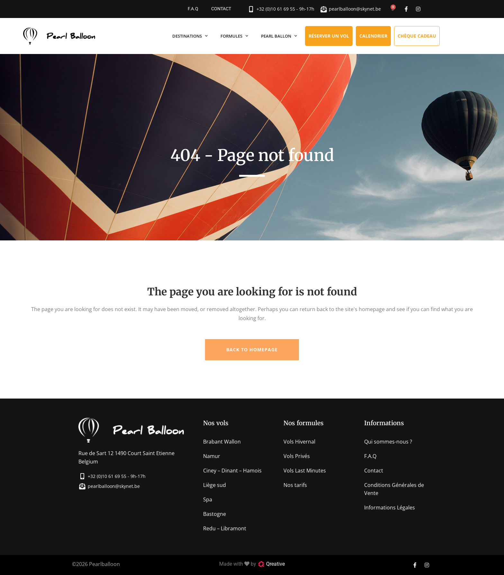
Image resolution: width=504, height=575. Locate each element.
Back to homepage (252, 349)
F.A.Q (193, 9)
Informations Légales (389, 507)
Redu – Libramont (224, 528)
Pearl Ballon (279, 35)
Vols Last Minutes (305, 470)
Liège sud (214, 485)
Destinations (190, 35)
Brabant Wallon (222, 441)
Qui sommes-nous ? (388, 441)
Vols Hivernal (299, 441)
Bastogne (214, 513)
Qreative (275, 564)
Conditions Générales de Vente (394, 489)
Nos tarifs (295, 485)
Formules (234, 35)
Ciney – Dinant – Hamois (232, 470)
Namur (211, 456)
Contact (221, 9)
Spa (207, 499)
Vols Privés (297, 456)
